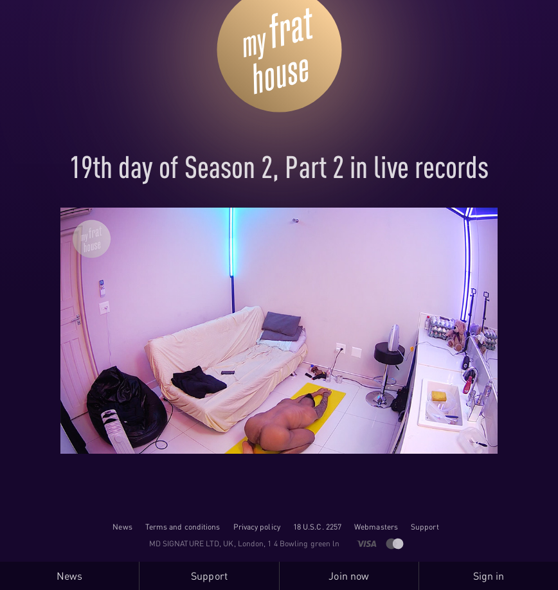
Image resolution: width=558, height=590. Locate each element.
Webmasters (376, 527)
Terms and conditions (183, 527)
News (122, 527)
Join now (348, 575)
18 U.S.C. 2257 (317, 527)
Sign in (489, 575)
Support (425, 527)
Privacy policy (256, 527)
